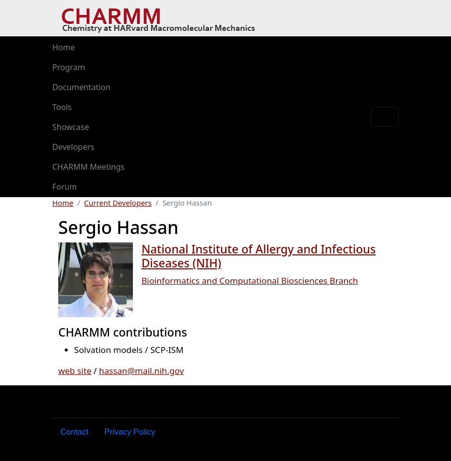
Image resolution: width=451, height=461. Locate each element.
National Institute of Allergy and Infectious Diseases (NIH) (258, 256)
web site (75, 370)
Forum (64, 186)
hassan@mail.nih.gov (141, 370)
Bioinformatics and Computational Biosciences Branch (249, 280)
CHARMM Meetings (88, 166)
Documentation (81, 87)
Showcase (70, 126)
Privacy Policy (130, 432)
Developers (73, 146)
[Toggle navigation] (385, 117)
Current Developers (118, 203)
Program (68, 67)
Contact (74, 432)
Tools (62, 107)
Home (63, 47)
